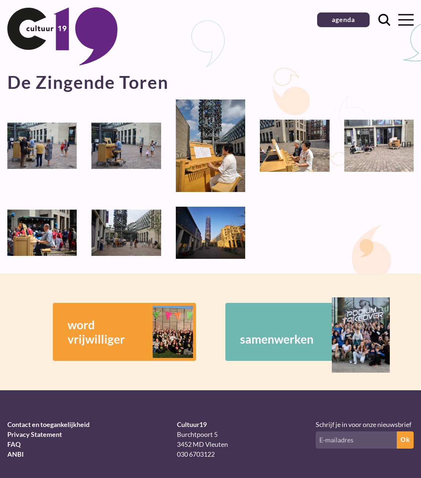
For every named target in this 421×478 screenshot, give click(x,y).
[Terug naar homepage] (62, 63)
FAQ (14, 444)
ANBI (15, 454)
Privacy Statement (34, 434)
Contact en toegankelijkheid (48, 424)
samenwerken (304, 332)
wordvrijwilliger (130, 332)
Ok (405, 439)
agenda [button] (343, 19)
